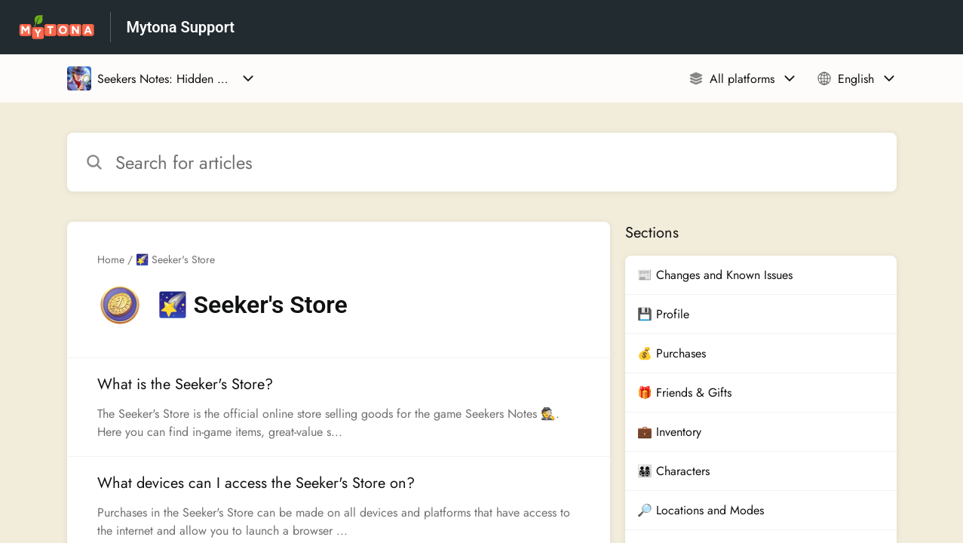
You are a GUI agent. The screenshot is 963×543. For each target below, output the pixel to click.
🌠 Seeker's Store (175, 259)
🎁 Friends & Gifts (684, 392)
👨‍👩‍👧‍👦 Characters (673, 471)
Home (110, 259)
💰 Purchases (671, 353)
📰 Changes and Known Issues (715, 275)
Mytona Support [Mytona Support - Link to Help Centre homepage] (180, 27)
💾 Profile (663, 314)
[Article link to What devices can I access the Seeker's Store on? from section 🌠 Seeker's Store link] (338, 506)
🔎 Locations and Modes (700, 510)
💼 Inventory (669, 431)
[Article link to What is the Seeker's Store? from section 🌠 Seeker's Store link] (338, 407)
